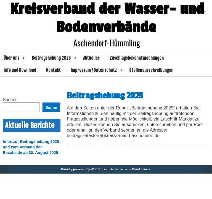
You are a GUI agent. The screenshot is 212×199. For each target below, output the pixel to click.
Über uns (11, 58)
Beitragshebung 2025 (51, 58)
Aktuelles (91, 58)
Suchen (10, 99)
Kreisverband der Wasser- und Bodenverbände (107, 18)
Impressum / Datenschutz (94, 70)
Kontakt (53, 70)
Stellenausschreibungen (151, 70)
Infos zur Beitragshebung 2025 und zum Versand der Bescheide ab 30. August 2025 (31, 147)
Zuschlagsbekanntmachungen (137, 58)
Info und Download (20, 70)
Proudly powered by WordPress (84, 169)
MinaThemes (141, 169)
